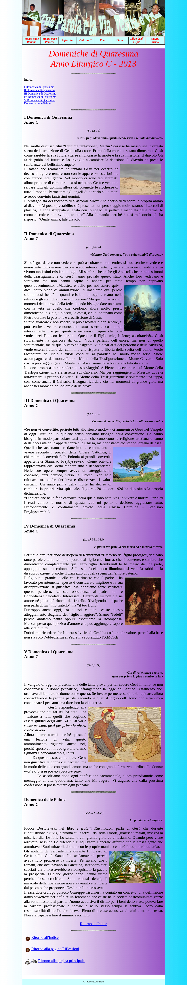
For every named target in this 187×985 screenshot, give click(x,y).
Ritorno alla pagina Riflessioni (55, 949)
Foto (102, 40)
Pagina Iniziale (154, 40)
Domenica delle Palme (37, 103)
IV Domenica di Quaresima (40, 96)
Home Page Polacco (50, 40)
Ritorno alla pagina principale (61, 960)
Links (119, 40)
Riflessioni (68, 40)
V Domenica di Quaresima (39, 100)
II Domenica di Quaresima (39, 90)
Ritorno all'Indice (93, 924)
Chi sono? (85, 40)
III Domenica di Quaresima (40, 93)
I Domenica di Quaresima (39, 86)
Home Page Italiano (32, 40)
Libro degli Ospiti (136, 40)
